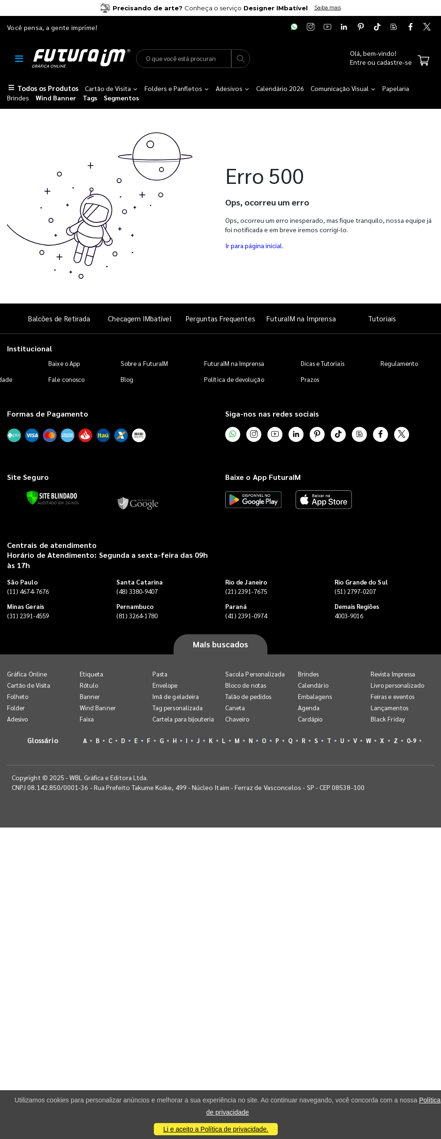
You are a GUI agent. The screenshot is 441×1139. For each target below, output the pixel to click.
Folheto (17, 696)
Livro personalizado (397, 685)
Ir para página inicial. (254, 245)
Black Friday (388, 719)
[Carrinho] (423, 61)
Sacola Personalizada (255, 674)
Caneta (235, 708)
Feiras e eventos (392, 696)
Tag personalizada (177, 708)
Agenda (308, 708)
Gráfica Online (27, 674)
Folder (16, 708)
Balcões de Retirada (59, 318)
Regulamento (399, 363)
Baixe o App (64, 363)
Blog (127, 379)
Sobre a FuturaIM (144, 363)
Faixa (87, 719)
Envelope (165, 685)
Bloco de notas (245, 685)
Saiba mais (327, 7)
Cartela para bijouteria (183, 719)
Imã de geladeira (175, 696)
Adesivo (17, 719)
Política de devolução (234, 379)
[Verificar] (52, 497)
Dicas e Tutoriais (322, 363)
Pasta (159, 674)
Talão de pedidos (248, 696)
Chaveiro (237, 719)
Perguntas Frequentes (220, 318)
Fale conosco (66, 379)
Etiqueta (92, 674)
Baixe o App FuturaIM (263, 477)
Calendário (313, 685)
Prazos (310, 379)
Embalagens (315, 696)
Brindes (308, 674)
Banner (90, 696)
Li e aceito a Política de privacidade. (215, 1129)
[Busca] (240, 58)
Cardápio (310, 719)
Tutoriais (382, 318)
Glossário (42, 740)
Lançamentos (389, 708)
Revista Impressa (393, 674)
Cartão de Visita (28, 685)
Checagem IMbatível (139, 318)
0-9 (411, 740)
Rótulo (89, 685)
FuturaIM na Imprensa (300, 318)
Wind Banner (98, 708)
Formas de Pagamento (47, 413)
